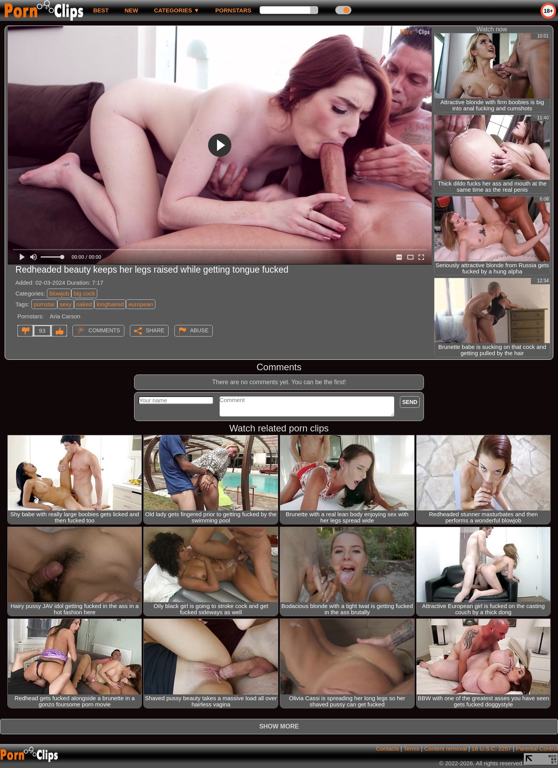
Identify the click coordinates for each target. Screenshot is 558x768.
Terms (411, 748)
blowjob (59, 293)
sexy (66, 304)
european (140, 304)
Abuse (199, 330)
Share (155, 330)
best (100, 10)
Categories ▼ (176, 10)
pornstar (44, 304)
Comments (104, 330)
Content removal (445, 748)
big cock (84, 293)
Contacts (387, 748)
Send (409, 402)
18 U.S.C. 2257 (492, 748)
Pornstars (233, 10)
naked (84, 304)
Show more (279, 726)
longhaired (110, 304)
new (131, 10)
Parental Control (537, 748)
